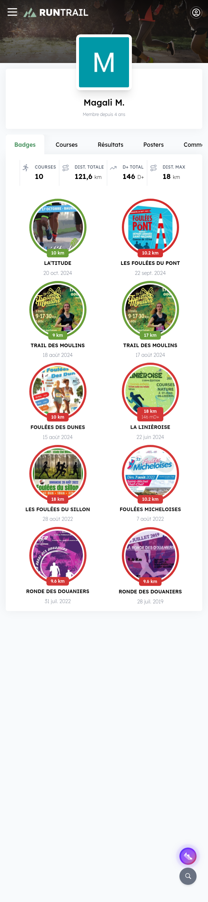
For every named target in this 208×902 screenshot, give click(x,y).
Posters (153, 144)
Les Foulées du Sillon (57, 511)
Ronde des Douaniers (57, 593)
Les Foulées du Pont (150, 263)
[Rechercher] (188, 876)
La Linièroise (150, 428)
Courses (67, 144)
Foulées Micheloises (150, 511)
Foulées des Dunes (57, 428)
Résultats (110, 144)
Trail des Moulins (58, 345)
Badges (25, 144)
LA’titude (57, 263)
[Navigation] (12, 12)
